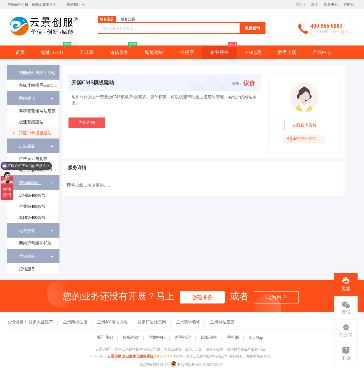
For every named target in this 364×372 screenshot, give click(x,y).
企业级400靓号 (32, 206)
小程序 (187, 52)
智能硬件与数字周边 (37, 72)
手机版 (233, 337)
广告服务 (27, 146)
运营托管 (27, 230)
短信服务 (119, 52)
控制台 (349, 4)
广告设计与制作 (33, 159)
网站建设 (27, 98)
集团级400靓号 (32, 217)
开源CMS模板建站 (35, 133)
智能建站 (154, 52)
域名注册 (107, 19)
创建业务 (202, 297)
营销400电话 (30, 182)
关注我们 (75, 4)
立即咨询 (87, 122)
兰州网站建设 (222, 322)
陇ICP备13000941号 (155, 364)
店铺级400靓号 (32, 195)
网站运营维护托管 (35, 243)
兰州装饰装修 (188, 322)
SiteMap (256, 337)
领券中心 (331, 4)
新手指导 (183, 337)
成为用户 (276, 297)
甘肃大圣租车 (41, 322)
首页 (20, 52)
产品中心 (322, 52)
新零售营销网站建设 (37, 111)
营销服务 (27, 256)
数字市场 (287, 52)
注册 (314, 4)
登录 (299, 4)
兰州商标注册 (75, 322)
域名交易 (128, 19)
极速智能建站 (31, 122)
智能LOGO (52, 52)
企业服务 (219, 52)
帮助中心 (157, 337)
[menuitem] (33, 78)
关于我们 (105, 337)
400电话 (253, 52)
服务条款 (131, 337)
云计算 (87, 52)
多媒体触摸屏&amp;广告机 (39, 85)
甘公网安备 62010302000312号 (197, 364)
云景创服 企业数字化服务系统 (130, 356)
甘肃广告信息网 (152, 322)
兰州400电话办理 (112, 322)
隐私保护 (209, 337)
